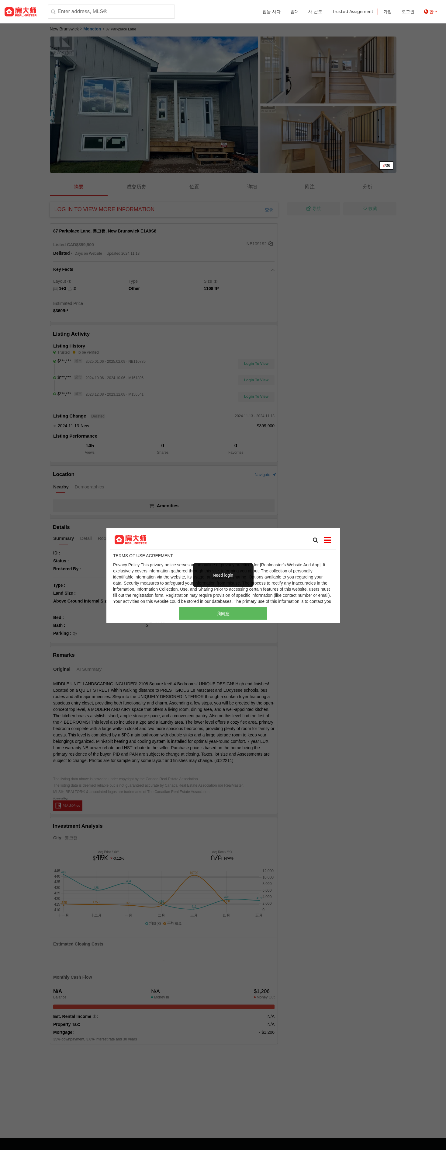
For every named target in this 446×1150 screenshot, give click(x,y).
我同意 (223, 613)
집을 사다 (271, 11)
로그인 (408, 11)
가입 (387, 11)
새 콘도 (315, 11)
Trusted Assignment (352, 11)
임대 (294, 11)
